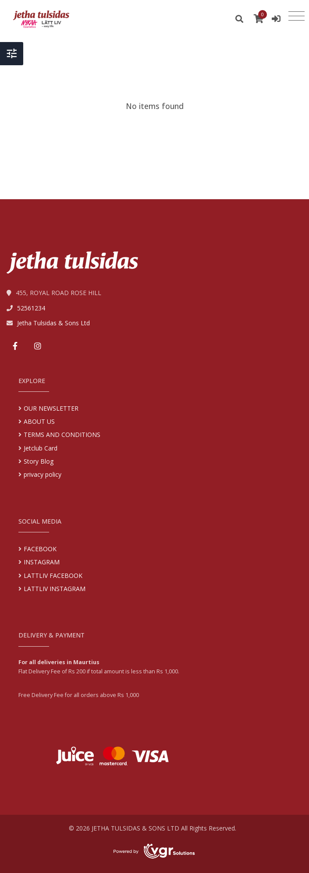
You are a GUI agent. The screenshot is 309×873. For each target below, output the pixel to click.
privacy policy (42, 474)
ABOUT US (39, 421)
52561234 (31, 308)
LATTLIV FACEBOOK (53, 575)
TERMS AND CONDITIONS (62, 434)
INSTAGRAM (42, 562)
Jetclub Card (40, 448)
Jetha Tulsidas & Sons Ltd (53, 323)
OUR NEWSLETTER (51, 408)
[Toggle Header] (11, 53)
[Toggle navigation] (296, 16)
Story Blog (38, 461)
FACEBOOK (40, 549)
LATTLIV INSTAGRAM (54, 588)
